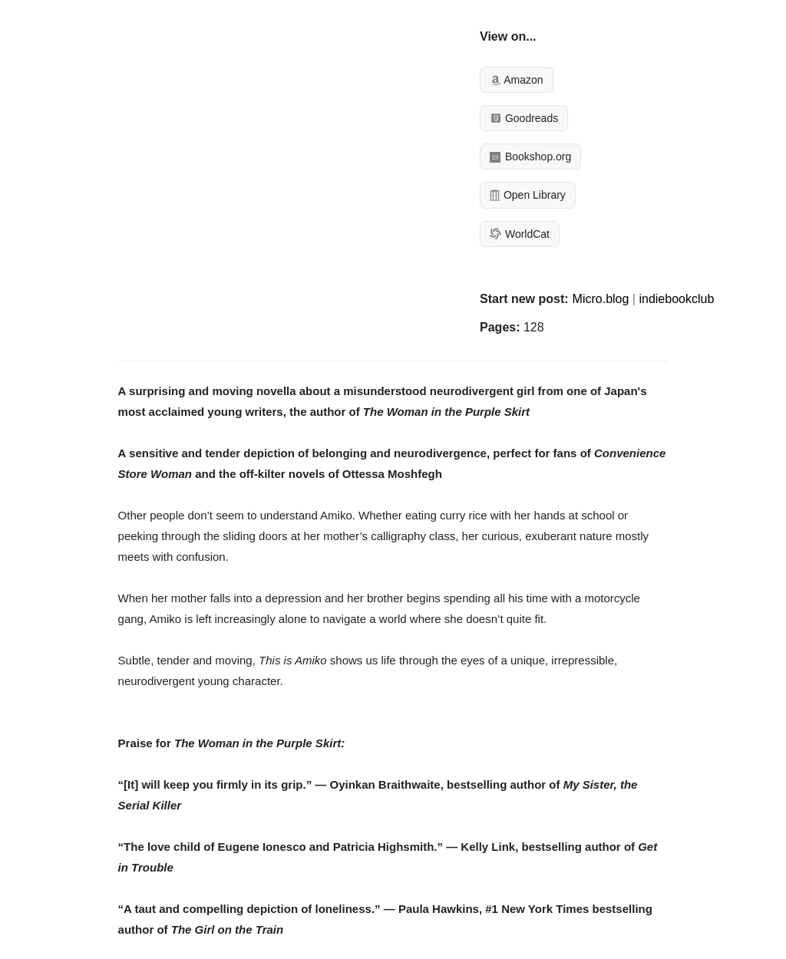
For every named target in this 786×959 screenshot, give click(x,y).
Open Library (528, 195)
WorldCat (520, 234)
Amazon (516, 80)
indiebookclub (676, 298)
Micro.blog (601, 298)
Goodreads (524, 118)
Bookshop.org (530, 156)
